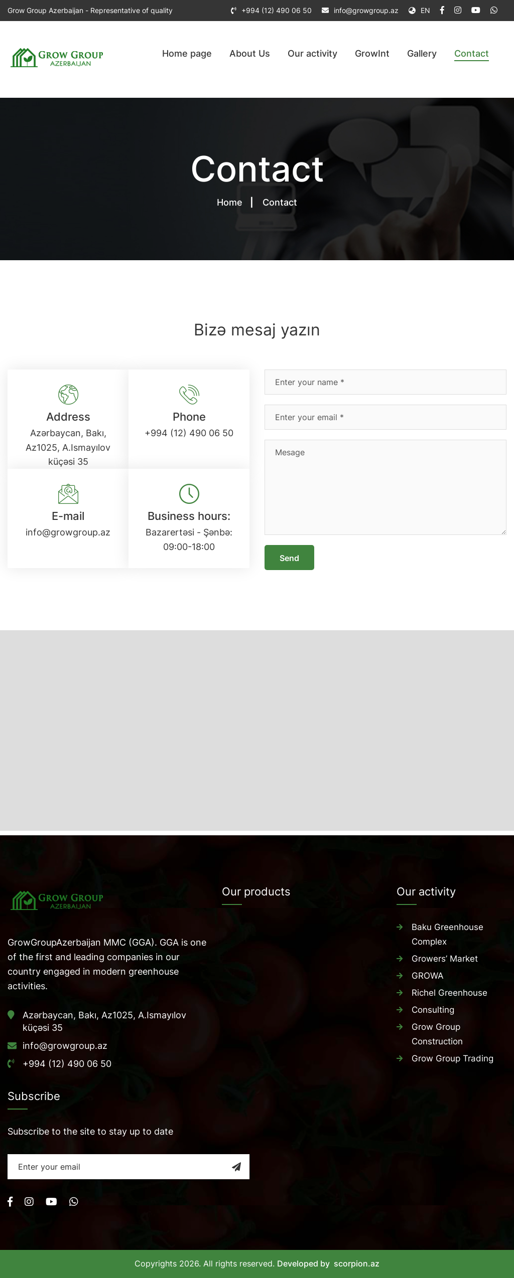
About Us (249, 53)
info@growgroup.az (366, 10)
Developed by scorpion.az (328, 1263)
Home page (187, 53)
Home (229, 202)
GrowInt (372, 53)
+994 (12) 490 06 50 (276, 10)
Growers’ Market (445, 958)
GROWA (428, 974)
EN (419, 10)
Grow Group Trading (452, 1054)
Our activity (312, 53)
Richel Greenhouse (449, 991)
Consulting (433, 1007)
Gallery (422, 53)
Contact (471, 53)
